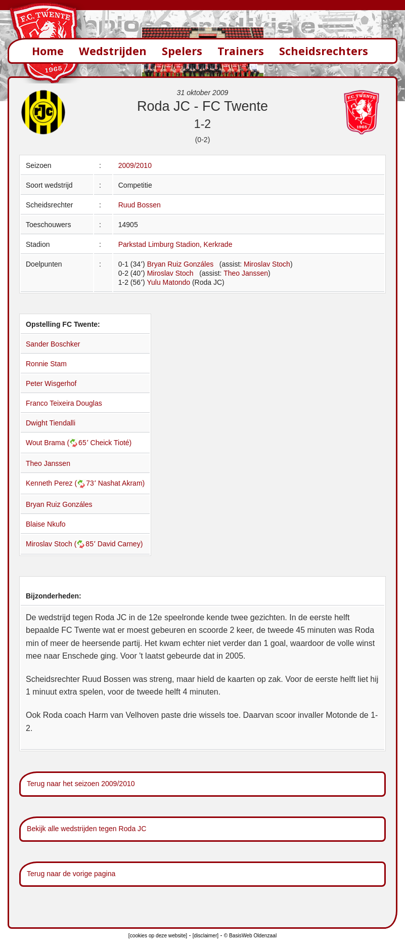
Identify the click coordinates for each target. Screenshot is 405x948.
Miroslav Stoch (267, 264)
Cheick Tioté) (111, 443)
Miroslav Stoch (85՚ (62, 544)
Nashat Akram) (121, 483)
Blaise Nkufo (46, 524)
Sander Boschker (53, 344)
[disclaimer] (205, 935)
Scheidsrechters (323, 51)
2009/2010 (135, 165)
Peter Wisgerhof (51, 383)
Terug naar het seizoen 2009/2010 (81, 784)
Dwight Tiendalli (50, 423)
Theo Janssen (245, 273)
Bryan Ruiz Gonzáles (180, 264)
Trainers (240, 51)
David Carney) (120, 544)
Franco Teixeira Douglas (64, 403)
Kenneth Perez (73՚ (62, 483)
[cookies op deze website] (157, 935)
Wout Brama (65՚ (58, 443)
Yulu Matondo (168, 282)
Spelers (182, 51)
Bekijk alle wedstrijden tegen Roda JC (86, 829)
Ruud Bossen (139, 205)
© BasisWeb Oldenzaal (250, 935)
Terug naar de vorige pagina (71, 874)
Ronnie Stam (46, 364)
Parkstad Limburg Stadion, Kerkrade (175, 244)
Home (48, 51)
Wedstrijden (113, 51)
